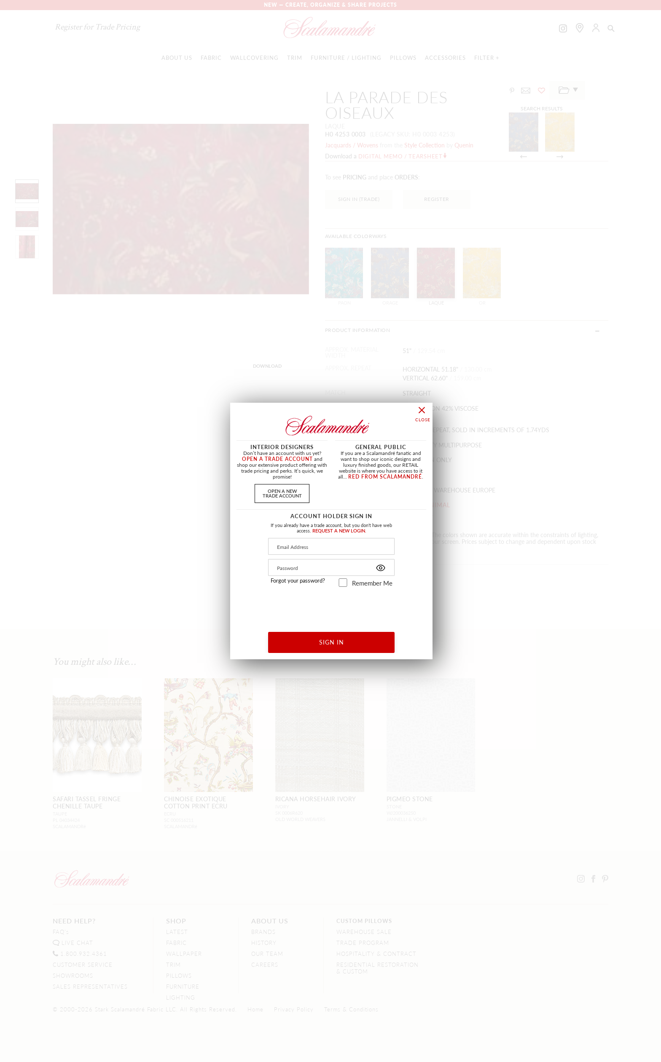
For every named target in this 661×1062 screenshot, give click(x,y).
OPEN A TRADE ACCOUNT (277, 459)
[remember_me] (343, 582)
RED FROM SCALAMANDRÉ (385, 476)
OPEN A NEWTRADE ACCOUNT (282, 493)
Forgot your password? (298, 580)
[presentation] (331, 606)
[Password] (331, 567)
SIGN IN (331, 642)
